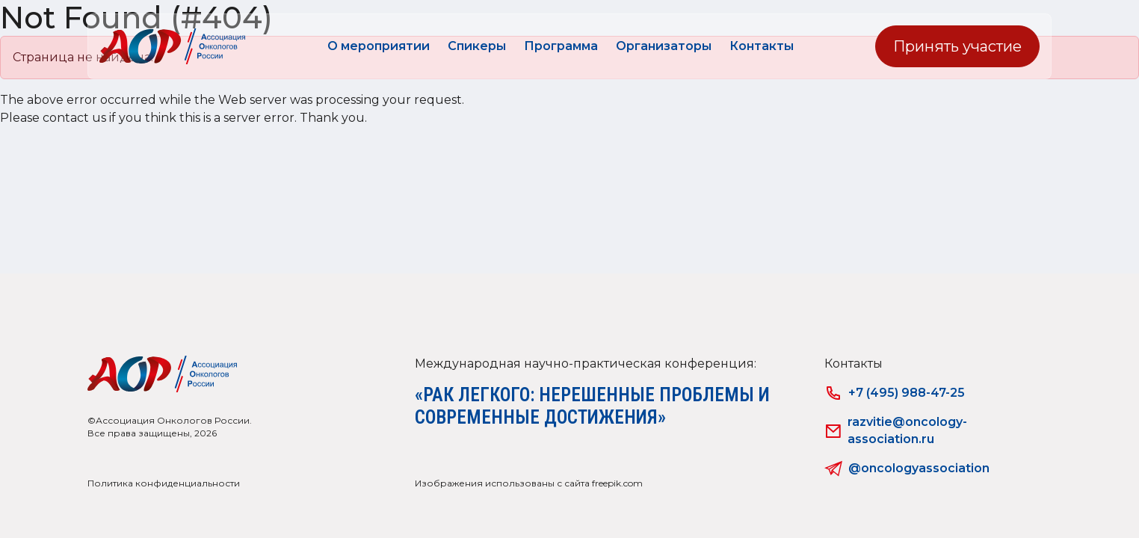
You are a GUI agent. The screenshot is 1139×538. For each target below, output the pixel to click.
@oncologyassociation (907, 468)
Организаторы (664, 46)
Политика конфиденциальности (163, 483)
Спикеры (477, 46)
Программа (561, 46)
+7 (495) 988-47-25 (894, 393)
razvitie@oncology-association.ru (896, 430)
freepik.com (617, 483)
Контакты (761, 46)
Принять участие (957, 46)
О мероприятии (378, 46)
